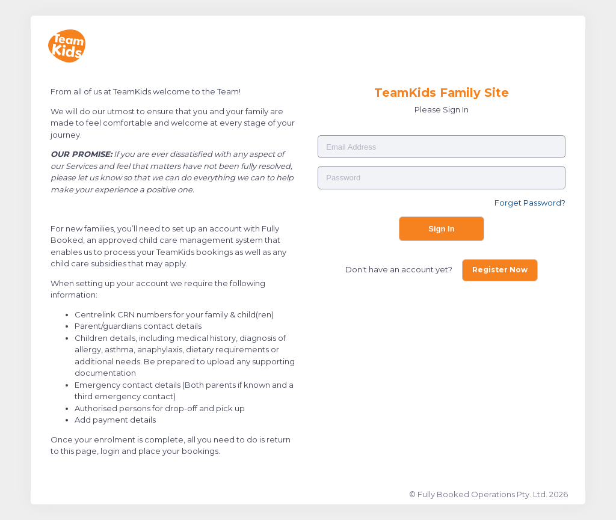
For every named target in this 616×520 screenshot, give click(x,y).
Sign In (441, 228)
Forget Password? (529, 202)
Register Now (500, 269)
